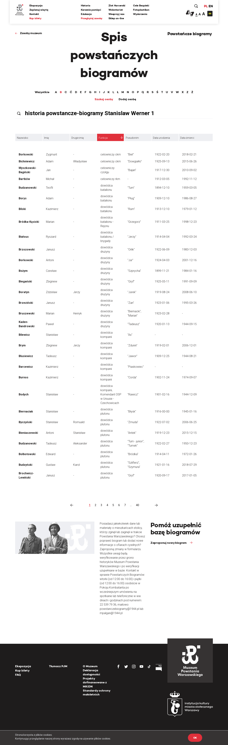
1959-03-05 (189, 187)
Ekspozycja (36, 5)
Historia (85, 5)
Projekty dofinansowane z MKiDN (95, 682)
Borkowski (26, 154)
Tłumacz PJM (58, 666)
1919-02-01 (162, 345)
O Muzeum (90, 666)
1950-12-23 (189, 443)
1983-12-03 (189, 249)
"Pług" (131, 198)
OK (195, 737)
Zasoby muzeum (31, 33)
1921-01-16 (162, 464)
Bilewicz (24, 334)
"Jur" (130, 260)
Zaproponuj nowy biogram (169, 543)
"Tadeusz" (134, 324)
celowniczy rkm (110, 179)
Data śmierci (187, 137)
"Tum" (131, 187)
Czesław (51, 270)
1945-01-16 (189, 411)
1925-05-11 (162, 281)
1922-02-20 (162, 154)
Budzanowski (27, 187)
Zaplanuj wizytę (38, 9)
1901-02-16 (162, 394)
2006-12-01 (189, 345)
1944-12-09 (189, 394)
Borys (23, 198)
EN (211, 6)
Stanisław (52, 334)
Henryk (77, 313)
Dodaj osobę (127, 99)
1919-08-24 (162, 292)
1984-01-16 (189, 270)
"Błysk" (132, 411)
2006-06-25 (189, 422)
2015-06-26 (189, 161)
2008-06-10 (189, 292)
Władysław (80, 161)
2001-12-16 (189, 260)
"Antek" (132, 432)
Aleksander (80, 443)
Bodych (23, 394)
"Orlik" (131, 249)
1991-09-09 (189, 281)
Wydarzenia (140, 14)
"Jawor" (132, 356)
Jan (48, 170)
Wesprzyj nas (116, 14)
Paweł (50, 324)
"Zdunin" (132, 345)
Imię (46, 137)
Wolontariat (115, 9)
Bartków (24, 179)
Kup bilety (35, 18)
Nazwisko (22, 137)
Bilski (22, 209)
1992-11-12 (189, 179)
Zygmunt (51, 154)
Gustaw (50, 464)
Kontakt (34, 14)
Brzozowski (27, 249)
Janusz (50, 249)
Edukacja (86, 14)
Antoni (50, 260)
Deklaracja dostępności (91, 672)
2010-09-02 (189, 170)
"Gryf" (131, 281)
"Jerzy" (132, 236)
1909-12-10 (162, 198)
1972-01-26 (189, 454)
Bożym (23, 270)
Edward (50, 454)
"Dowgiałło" (135, 161)
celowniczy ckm (110, 154)
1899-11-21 (162, 270)
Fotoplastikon (141, 9)
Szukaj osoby (104, 99)
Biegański (25, 281)
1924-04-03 (162, 260)
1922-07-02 (162, 422)
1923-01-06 (162, 302)
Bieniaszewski (28, 432)
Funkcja (103, 137)
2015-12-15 (189, 432)
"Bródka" (133, 454)
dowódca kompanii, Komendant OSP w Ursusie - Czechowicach (110, 394)
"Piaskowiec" (136, 366)
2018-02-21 (189, 154)
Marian (50, 221)
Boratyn (24, 292)
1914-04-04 (162, 236)
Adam (49, 161)
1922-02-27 (162, 443)
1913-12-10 (162, 209)
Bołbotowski (27, 454)
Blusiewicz (26, 356)
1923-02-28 (162, 313)
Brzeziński (26, 302)
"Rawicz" (133, 394)
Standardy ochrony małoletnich (96, 692)
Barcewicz (26, 366)
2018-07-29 (189, 464)
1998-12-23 (189, 221)
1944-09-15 (189, 324)
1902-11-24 (162, 377)
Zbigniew (51, 281)
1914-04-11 (162, 454)
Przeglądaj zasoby (91, 18)
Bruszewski (26, 313)
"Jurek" (132, 292)
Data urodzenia (161, 137)
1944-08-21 (189, 356)
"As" (130, 334)
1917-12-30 (162, 170)
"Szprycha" (134, 270)
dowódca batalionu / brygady (107, 237)
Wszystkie (42, 92)
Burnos (23, 377)
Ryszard (51, 236)
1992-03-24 (189, 236)
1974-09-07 (189, 377)
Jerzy (76, 292)
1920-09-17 (162, 475)
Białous (24, 236)
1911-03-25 (162, 221)
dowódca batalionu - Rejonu (106, 222)
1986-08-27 (189, 198)
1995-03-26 (189, 302)
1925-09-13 (162, 161)
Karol (76, 464)
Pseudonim (132, 137)
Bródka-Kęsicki (29, 221)
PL (206, 6)
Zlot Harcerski (116, 5)
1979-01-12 (189, 209)
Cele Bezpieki (141, 5)
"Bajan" (132, 170)
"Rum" (131, 209)
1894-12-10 (162, 187)
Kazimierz (52, 209)
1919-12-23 (162, 432)
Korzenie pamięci (91, 9)
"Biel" (131, 154)
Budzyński (25, 464)
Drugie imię (77, 137)
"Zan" (131, 302)
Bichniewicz (27, 161)
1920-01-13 (162, 324)
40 (137, 505)
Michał (50, 179)
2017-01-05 (189, 475)
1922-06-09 (162, 249)
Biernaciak (26, 411)
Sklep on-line (116, 18)
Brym (22, 345)
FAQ (18, 675)
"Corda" (132, 377)
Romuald (78, 422)
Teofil (49, 187)
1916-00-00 (162, 411)
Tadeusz (51, 356)
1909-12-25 (162, 356)
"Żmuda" (133, 422)
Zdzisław (51, 292)
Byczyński (25, 422)
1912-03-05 (162, 179)
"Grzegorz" (134, 221)
